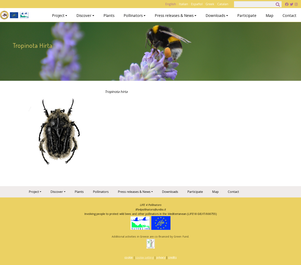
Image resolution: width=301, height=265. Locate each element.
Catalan (222, 4)
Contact (289, 15)
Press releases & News (174, 15)
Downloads (215, 15)
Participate (246, 15)
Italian (183, 4)
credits (172, 257)
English (170, 4)
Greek (210, 4)
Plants (108, 15)
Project (58, 15)
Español (197, 4)
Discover (83, 15)
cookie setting (145, 257)
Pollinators (133, 15)
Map (269, 15)
